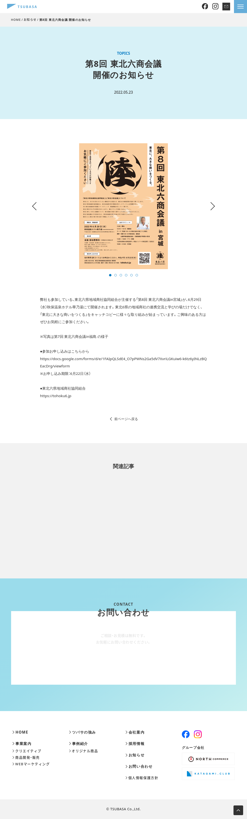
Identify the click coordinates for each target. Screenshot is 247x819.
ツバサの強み (82, 732)
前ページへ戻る (123, 419)
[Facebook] (205, 6)
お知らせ (30, 20)
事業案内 (21, 743)
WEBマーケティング (31, 764)
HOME (16, 20)
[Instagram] (215, 6)
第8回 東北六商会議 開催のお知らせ (65, 20)
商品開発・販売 (26, 757)
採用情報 (134, 743)
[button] (110, 275)
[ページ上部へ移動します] (238, 810)
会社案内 (134, 732)
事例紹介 (78, 743)
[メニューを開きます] (240, 6)
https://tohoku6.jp (55, 395)
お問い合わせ (138, 766)
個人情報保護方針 (141, 778)
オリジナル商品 (83, 751)
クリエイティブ (26, 751)
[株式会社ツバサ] (22, 6)
